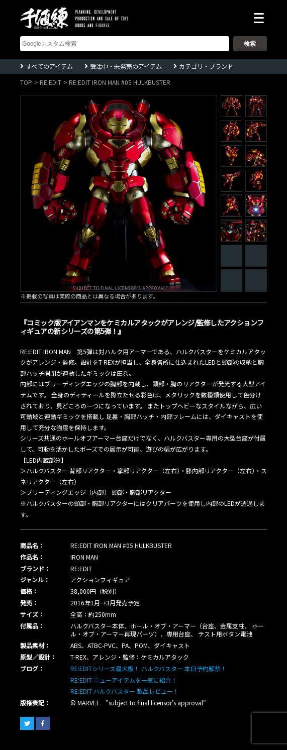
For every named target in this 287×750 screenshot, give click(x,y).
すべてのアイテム (49, 66)
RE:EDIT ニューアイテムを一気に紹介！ (123, 680)
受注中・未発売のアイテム (126, 66)
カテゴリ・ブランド (206, 66)
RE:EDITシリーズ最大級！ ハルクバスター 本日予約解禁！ (148, 668)
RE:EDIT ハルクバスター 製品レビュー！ (124, 691)
